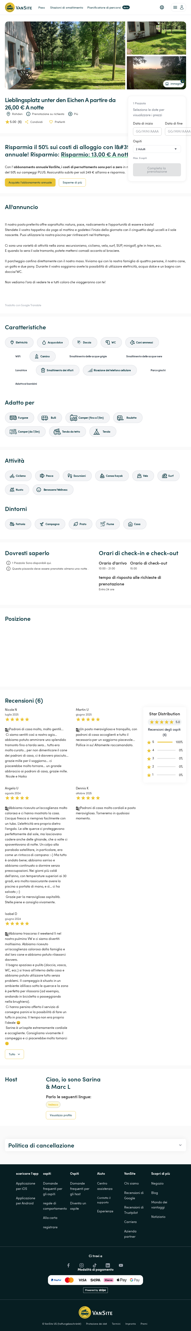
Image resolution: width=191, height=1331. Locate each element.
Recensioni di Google (134, 1195)
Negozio (157, 1183)
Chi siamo (131, 1183)
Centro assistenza (105, 1186)
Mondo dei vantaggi (159, 1205)
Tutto (15, 1054)
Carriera (130, 1222)
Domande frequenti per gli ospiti (53, 1188)
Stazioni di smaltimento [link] (66, 7)
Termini (116, 1323)
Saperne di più (72, 182)
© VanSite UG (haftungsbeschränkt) (61, 1323)
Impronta (130, 1323)
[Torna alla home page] (18, 7)
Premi (144, 1323)
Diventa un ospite (78, 1206)
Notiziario (158, 1216)
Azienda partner (130, 1234)
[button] (162, 7)
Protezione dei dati (96, 1323)
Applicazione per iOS (26, 1186)
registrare (50, 1227)
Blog (154, 1192)
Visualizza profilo (61, 1115)
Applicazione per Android (26, 1201)
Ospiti (137, 141)
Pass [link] (41, 7)
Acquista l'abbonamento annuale (30, 182)
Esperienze (105, 1211)
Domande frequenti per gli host (80, 1188)
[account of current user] (178, 7)
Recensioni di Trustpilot (134, 1210)
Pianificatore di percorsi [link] (108, 7)
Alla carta (50, 1217)
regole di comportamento (55, 1206)
